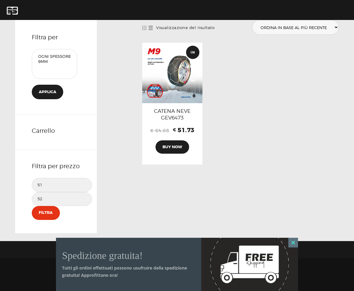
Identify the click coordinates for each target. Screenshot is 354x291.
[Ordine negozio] (295, 27)
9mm (54, 61)
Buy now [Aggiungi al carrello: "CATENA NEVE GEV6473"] (172, 146)
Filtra (46, 212)
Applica (47, 91)
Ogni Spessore (54, 56)
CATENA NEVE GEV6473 (172, 114)
